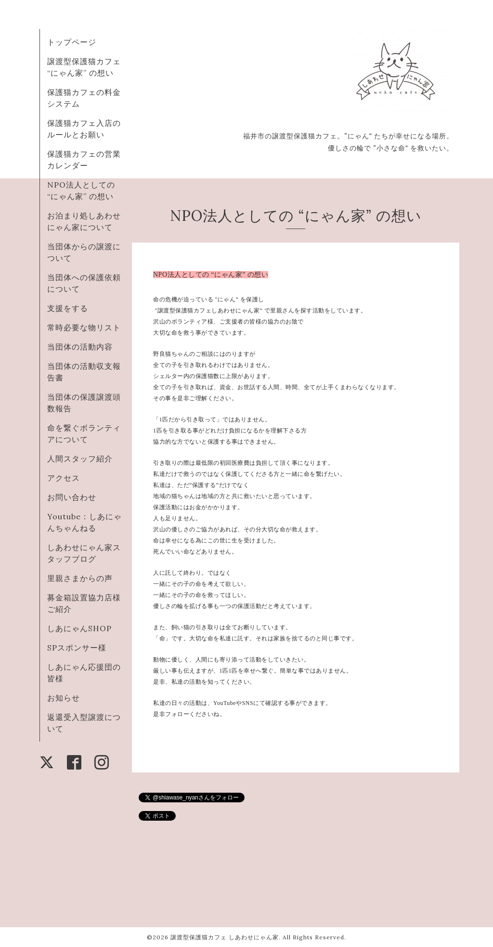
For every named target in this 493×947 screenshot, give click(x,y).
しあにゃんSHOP (79, 628)
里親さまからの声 (80, 578)
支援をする (67, 308)
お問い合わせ (71, 497)
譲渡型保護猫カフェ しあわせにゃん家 (224, 937)
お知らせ (63, 698)
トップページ (71, 42)
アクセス (63, 478)
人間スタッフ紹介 (80, 458)
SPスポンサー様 (76, 647)
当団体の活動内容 (80, 347)
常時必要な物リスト (84, 327)
